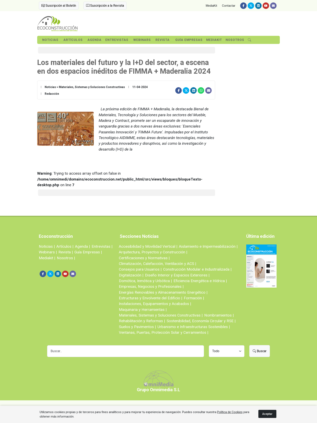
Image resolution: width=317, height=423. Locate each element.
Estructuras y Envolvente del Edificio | (150, 298)
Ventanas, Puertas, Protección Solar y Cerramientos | (163, 332)
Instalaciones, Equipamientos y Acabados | (155, 303)
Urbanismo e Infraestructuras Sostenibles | (193, 326)
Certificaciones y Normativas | (144, 258)
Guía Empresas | (88, 252)
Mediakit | (47, 258)
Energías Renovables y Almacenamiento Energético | (163, 292)
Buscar (259, 351)
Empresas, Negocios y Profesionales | (151, 286)
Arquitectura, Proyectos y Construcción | (153, 252)
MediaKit (211, 5)
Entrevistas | (102, 246)
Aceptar (267, 414)
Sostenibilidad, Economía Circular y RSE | (201, 321)
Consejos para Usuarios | (140, 269)
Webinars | (48, 252)
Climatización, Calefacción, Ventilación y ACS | (157, 263)
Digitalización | (131, 275)
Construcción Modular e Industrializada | (197, 269)
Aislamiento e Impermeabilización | (208, 246)
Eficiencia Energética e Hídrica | (200, 280)
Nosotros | (66, 258)
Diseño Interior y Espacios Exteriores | (177, 275)
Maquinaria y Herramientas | (143, 309)
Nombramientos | (219, 315)
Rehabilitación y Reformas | (142, 321)
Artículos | (64, 246)
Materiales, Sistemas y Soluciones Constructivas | (161, 315)
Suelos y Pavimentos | (137, 326)
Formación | (194, 298)
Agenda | (82, 246)
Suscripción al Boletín (58, 5)
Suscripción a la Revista (105, 5)
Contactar (228, 5)
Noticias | (47, 246)
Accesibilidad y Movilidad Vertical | (148, 246)
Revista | (65, 252)
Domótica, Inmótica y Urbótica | (145, 280)
